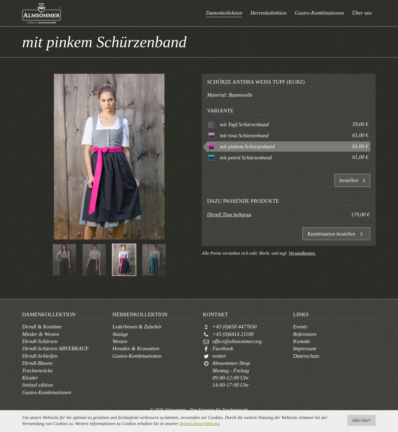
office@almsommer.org (236, 341)
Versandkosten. (302, 253)
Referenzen (304, 334)
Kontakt (301, 341)
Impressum (304, 348)
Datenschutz (306, 356)
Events (300, 327)
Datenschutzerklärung (199, 428)
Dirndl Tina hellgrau (229, 214)
